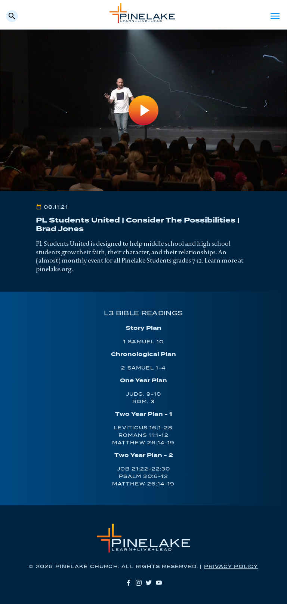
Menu (275, 16)
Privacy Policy (231, 566)
